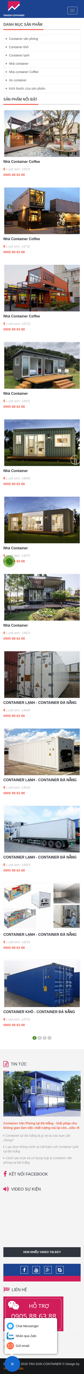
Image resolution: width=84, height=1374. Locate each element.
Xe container (16, 80)
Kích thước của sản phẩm (25, 88)
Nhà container (17, 63)
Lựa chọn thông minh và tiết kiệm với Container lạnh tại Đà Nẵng (40, 1149)
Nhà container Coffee (22, 72)
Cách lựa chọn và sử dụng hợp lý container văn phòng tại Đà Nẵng (37, 1160)
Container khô (17, 47)
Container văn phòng (22, 39)
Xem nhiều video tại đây (42, 1252)
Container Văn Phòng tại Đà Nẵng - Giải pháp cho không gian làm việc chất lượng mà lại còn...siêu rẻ (41, 1126)
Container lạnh (17, 55)
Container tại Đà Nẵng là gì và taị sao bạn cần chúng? (36, 1138)
